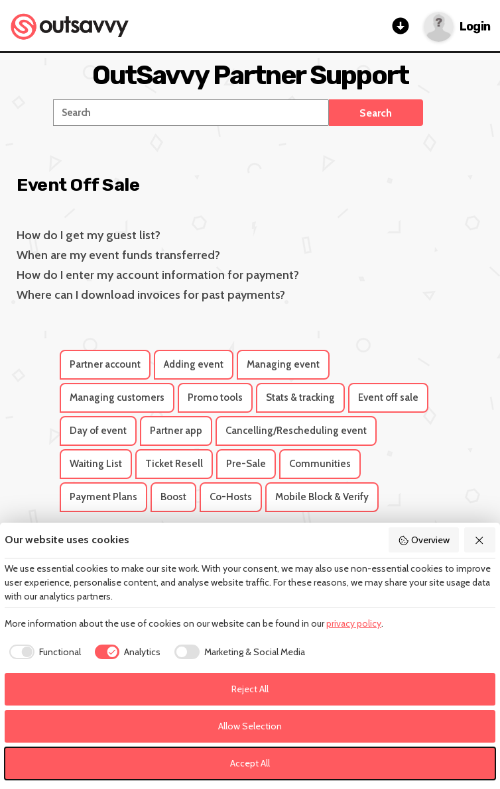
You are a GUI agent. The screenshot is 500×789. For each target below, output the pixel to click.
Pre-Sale (246, 464)
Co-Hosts (231, 497)
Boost (173, 497)
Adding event (193, 364)
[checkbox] (43, 652)
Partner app (176, 431)
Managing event (283, 364)
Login (475, 27)
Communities (320, 464)
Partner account (105, 364)
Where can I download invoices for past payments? (151, 295)
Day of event (98, 431)
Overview (424, 540)
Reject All (250, 689)
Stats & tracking (300, 397)
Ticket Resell (174, 464)
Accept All (250, 763)
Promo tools (215, 397)
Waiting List (96, 464)
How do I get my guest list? (88, 235)
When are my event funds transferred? (118, 255)
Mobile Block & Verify (322, 497)
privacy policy (353, 623)
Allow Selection (250, 726)
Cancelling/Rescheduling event (296, 431)
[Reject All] (480, 539)
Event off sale (388, 397)
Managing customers (117, 397)
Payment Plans (103, 497)
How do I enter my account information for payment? (158, 275)
